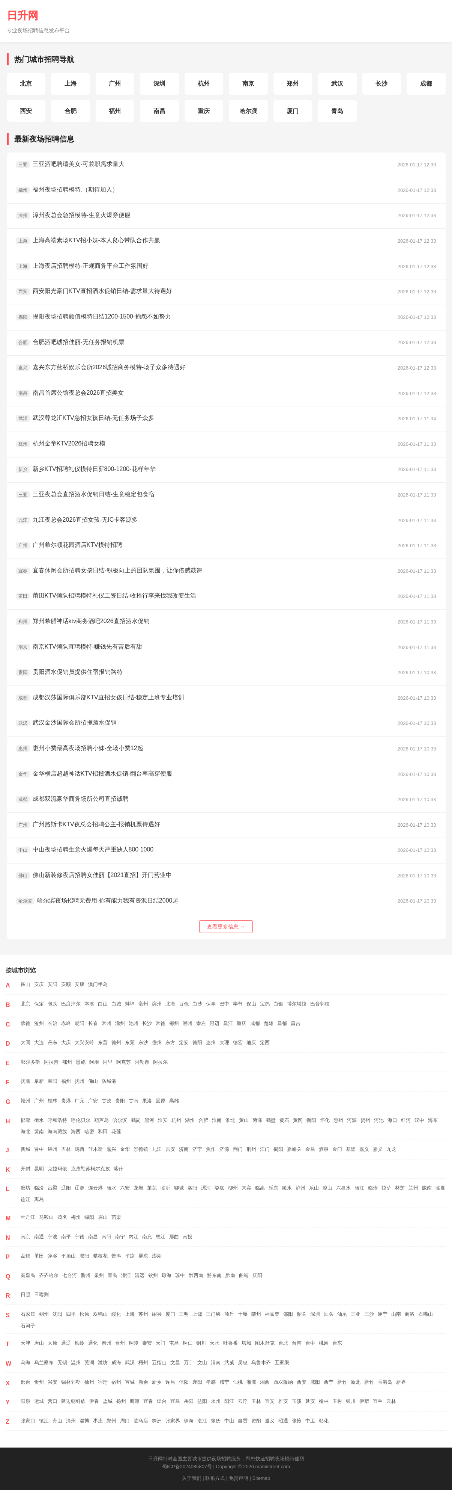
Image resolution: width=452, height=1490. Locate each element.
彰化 (324, 1421)
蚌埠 (130, 1004)
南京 (248, 83)
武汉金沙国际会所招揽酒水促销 (66, 722)
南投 (187, 1236)
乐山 (314, 1188)
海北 (25, 1131)
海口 (392, 1120)
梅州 (76, 1217)
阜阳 (52, 1081)
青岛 (337, 111)
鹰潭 (135, 1401)
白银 (278, 1004)
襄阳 (197, 1382)
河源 (352, 1120)
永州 (216, 1401)
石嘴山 (425, 1314)
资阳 (256, 1421)
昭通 (283, 1421)
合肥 (71, 111)
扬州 (121, 1401)
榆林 (324, 1401)
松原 (84, 1314)
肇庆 (216, 1421)
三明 (184, 1314)
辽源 (79, 1188)
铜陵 (133, 1343)
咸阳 (315, 1382)
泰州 (106, 1343)
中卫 (310, 1421)
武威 (229, 1362)
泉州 (99, 1275)
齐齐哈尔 (49, 1275)
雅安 (283, 1401)
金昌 (310, 1149)
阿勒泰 (142, 1062)
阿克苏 (123, 1062)
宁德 (79, 1236)
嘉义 (364, 1149)
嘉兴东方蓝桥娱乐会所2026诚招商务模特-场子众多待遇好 (101, 367)
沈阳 (57, 1314)
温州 (76, 1362)
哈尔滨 (248, 111)
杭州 (204, 83)
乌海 (25, 1362)
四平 (71, 1314)
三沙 (369, 1314)
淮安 (163, 1120)
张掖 (297, 1421)
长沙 (381, 83)
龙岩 (138, 1188)
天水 (214, 1343)
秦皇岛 (28, 1275)
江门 (265, 1149)
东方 (170, 1042)
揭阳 (278, 1149)
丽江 (359, 1188)
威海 (116, 1362)
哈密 (89, 1131)
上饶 (197, 1314)
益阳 (202, 1401)
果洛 (147, 1101)
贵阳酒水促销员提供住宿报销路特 (69, 672)
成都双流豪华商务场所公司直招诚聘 (72, 799)
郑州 (293, 83)
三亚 (355, 1314)
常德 (160, 1023)
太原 (52, 1343)
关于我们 (191, 1478)
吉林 (66, 1149)
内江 (133, 1236)
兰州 (413, 1188)
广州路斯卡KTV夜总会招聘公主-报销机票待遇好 (88, 824)
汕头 (328, 1314)
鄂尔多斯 (30, 1062)
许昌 (170, 1382)
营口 (52, 1401)
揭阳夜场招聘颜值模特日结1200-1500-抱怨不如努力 (93, 316)
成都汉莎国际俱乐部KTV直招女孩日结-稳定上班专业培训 (100, 697)
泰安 (147, 1343)
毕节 (238, 1004)
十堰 (243, 1314)
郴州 (174, 1023)
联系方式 (215, 1478)
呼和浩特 (57, 1120)
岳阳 (189, 1401)
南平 (66, 1236)
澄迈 (214, 1023)
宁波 (52, 1236)
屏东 (143, 1256)
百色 (184, 1004)
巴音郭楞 (320, 1004)
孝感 (211, 1382)
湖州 (190, 1120)
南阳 (106, 1236)
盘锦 (25, 1256)
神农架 (272, 1314)
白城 (116, 1004)
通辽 (66, 1343)
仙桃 (238, 1382)
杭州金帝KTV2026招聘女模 (61, 443)
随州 (256, 1314)
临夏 (440, 1188)
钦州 (153, 1275)
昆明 (39, 1168)
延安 (310, 1401)
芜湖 (89, 1362)
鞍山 (25, 984)
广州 (115, 83)
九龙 (391, 1149)
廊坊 (25, 1188)
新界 (401, 1382)
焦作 (211, 1149)
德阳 (197, 1042)
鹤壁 (271, 1120)
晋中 (39, 1149)
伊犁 (364, 1401)
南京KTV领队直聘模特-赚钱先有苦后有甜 (79, 647)
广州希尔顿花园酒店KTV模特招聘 (69, 545)
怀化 (325, 1120)
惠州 (338, 1120)
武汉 (337, 83)
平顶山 (68, 1256)
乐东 (273, 1188)
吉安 (170, 1149)
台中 (310, 1343)
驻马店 (141, 1421)
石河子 (28, 1325)
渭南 (216, 1362)
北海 (170, 1004)
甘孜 (106, 1101)
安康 (79, 984)
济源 (224, 1149)
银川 (351, 1401)
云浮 (243, 1401)
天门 (160, 1343)
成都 (426, 83)
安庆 (39, 984)
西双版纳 (283, 1382)
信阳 (184, 1382)
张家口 (28, 1421)
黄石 (284, 1120)
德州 (116, 1042)
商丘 (229, 1314)
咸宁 (224, 1382)
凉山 (327, 1188)
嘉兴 (111, 1149)
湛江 (202, 1421)
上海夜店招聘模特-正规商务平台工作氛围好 (82, 266)
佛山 (93, 1081)
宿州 (116, 1382)
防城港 (109, 1081)
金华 (125, 1149)
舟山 (57, 1421)
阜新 (39, 1081)
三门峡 (213, 1314)
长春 (93, 1023)
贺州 (365, 1120)
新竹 (342, 1382)
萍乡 (52, 1256)
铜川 (201, 1343)
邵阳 (288, 1314)
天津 (25, 1343)
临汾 (39, 1188)
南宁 (120, 1236)
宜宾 (270, 1401)
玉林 (256, 1401)
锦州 (52, 1149)
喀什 (118, 1168)
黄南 (39, 1131)
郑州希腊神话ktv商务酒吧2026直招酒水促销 (83, 621)
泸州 (300, 1188)
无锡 (62, 1362)
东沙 (143, 1042)
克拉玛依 (57, 1168)
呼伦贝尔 (80, 1120)
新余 (143, 1382)
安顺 (66, 984)
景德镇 (141, 1149)
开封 (25, 1168)
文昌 (175, 1362)
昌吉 (295, 1023)
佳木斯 (95, 1149)
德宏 (238, 1042)
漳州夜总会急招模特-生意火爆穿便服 (73, 215)
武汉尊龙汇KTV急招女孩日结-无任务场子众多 (85, 418)
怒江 (160, 1236)
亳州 (143, 1004)
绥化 (116, 1314)
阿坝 (94, 1062)
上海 (71, 83)
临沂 (165, 1188)
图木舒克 (265, 1343)
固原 (160, 1101)
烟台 (162, 1401)
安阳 (52, 984)
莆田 (39, 1256)
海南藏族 (57, 1131)
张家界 (172, 1421)
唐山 (39, 1343)
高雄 (174, 1101)
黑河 (149, 1120)
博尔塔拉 (296, 1004)
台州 (120, 1343)
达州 (211, 1042)
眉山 (103, 1217)
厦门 (293, 111)
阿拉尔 (160, 1062)
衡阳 (311, 1120)
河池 (379, 1120)
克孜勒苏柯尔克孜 (90, 1168)
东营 (103, 1042)
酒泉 (324, 1149)
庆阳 (257, 1275)
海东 (433, 1120)
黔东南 (214, 1275)
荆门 (238, 1149)
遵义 (270, 1421)
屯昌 (174, 1343)
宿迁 (103, 1382)
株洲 (157, 1421)
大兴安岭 (84, 1042)
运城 (39, 1401)
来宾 (246, 1188)
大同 (25, 1042)
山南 (396, 1314)
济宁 (197, 1149)
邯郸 (25, 1120)
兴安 (52, 1382)
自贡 (243, 1421)
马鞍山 (46, 1217)
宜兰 (378, 1401)
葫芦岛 (101, 1120)
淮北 (230, 1120)
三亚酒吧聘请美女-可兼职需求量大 (70, 164)
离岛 (39, 1199)
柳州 (233, 1188)
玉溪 (297, 1401)
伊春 (94, 1401)
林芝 (400, 1188)
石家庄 (28, 1314)
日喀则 (41, 1294)
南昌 (159, 111)
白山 (103, 1004)
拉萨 (386, 1188)
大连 (39, 1042)
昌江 (228, 1023)
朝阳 (79, 1023)
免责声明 (238, 1478)
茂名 (62, 1217)
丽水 (111, 1188)
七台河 (69, 1275)
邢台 (25, 1382)
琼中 (180, 1275)
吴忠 (243, 1362)
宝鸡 (265, 1004)
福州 (115, 111)
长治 (52, 1023)
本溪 (89, 1004)
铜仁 (187, 1343)
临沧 (373, 1188)
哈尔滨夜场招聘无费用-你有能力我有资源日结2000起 (97, 900)
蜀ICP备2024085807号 (187, 1466)
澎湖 (157, 1256)
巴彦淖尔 (71, 1004)
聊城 (179, 1188)
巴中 (224, 1004)
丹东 (52, 1042)
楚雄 (268, 1023)
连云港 (95, 1188)
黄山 (244, 1120)
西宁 (328, 1382)
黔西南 (196, 1275)
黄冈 (298, 1120)
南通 (39, 1236)
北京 (26, 83)
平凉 (130, 1256)
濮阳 (84, 1256)
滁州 (120, 1023)
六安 (125, 1188)
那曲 (174, 1236)
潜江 (126, 1275)
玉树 (337, 1401)
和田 (103, 1131)
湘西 (265, 1382)
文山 (202, 1362)
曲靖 (244, 1275)
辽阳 (66, 1188)
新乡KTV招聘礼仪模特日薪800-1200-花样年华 (86, 469)
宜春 (148, 1401)
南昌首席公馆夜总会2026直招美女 (70, 393)
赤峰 (66, 1023)
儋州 (157, 1042)
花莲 (116, 1131)
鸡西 (79, 1149)
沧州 (39, 1023)
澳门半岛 (98, 984)
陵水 (287, 1188)
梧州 (143, 1362)
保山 (251, 1004)
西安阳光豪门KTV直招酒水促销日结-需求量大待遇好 (94, 291)
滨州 (157, 1004)
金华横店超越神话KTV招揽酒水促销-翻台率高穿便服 (94, 773)
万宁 (189, 1362)
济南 (184, 1149)
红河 (406, 1120)
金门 (337, 1149)
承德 (25, 1023)
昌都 (282, 1023)
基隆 (351, 1149)
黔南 (230, 1275)
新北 (355, 1382)
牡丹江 (28, 1217)
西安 (26, 111)
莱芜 (152, 1188)
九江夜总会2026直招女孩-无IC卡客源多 (77, 520)
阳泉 (25, 1401)
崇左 (201, 1023)
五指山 (159, 1362)
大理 (224, 1042)
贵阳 (120, 1101)
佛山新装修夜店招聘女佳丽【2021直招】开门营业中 (94, 875)
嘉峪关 (294, 1149)
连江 (25, 1199)
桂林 (52, 1101)
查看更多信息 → (226, 927)
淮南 (217, 1120)
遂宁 (382, 1314)
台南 (297, 1343)
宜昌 (175, 1401)
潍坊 (103, 1362)
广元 (79, 1101)
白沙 (197, 1004)
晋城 (25, 1149)
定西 (265, 1042)
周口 (125, 1421)
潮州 (187, 1023)
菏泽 (257, 1120)
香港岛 (385, 1382)
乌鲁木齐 (261, 1362)
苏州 (143, 1314)
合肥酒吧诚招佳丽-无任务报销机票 (70, 342)
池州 (133, 1023)
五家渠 (282, 1362)
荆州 (251, 1149)
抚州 (79, 1081)
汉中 (419, 1120)
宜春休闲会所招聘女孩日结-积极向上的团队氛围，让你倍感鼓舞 (109, 570)
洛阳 (192, 1188)
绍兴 (157, 1314)
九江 (157, 1149)
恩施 (81, 1062)
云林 (391, 1401)
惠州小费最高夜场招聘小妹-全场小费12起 (79, 748)
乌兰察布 (44, 1362)
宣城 (130, 1382)
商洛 (409, 1314)
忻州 (39, 1382)
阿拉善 (51, 1062)
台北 (283, 1343)
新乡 (157, 1382)
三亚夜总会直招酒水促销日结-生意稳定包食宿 (85, 494)
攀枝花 (100, 1256)
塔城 (246, 1343)
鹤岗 (136, 1120)
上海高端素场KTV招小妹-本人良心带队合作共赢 (88, 240)
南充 (147, 1236)
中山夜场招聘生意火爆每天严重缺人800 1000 (85, 849)
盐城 (108, 1401)
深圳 (159, 83)
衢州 (85, 1275)
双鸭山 (100, 1314)
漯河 (206, 1188)
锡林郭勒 (71, 1382)
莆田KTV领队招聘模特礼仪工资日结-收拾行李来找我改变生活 (106, 595)
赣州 (25, 1101)
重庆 (204, 111)
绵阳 (89, 1217)
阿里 (108, 1062)
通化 (93, 1343)
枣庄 (98, 1421)
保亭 (211, 1004)
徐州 (89, 1382)
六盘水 (343, 1188)
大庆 (66, 1042)
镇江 (44, 1421)
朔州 (44, 1314)
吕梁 (52, 1188)
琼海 (166, 1275)
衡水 (39, 1120)
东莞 (130, 1042)
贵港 (66, 1101)
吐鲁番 (230, 1343)
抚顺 (25, 1081)
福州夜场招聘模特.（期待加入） (67, 189)
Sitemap (261, 1478)
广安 (93, 1101)
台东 (337, 1343)
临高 (260, 1188)
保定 (39, 1004)
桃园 (324, 1343)
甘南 (133, 1101)
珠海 (189, 1421)
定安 (184, 1042)
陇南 (427, 1188)
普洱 (116, 1256)
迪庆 (251, 1042)
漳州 (71, 1421)
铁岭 (79, 1343)
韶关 (301, 1314)
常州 (106, 1023)
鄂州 (67, 1062)
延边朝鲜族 (73, 1401)
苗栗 (116, 1217)
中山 (229, 1421)
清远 (139, 1275)
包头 (52, 1004)
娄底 (219, 1188)
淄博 (84, 1421)
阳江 (229, 1401)
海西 (76, 1131)
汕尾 (342, 1314)
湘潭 (251, 1382)
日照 (25, 1294)
